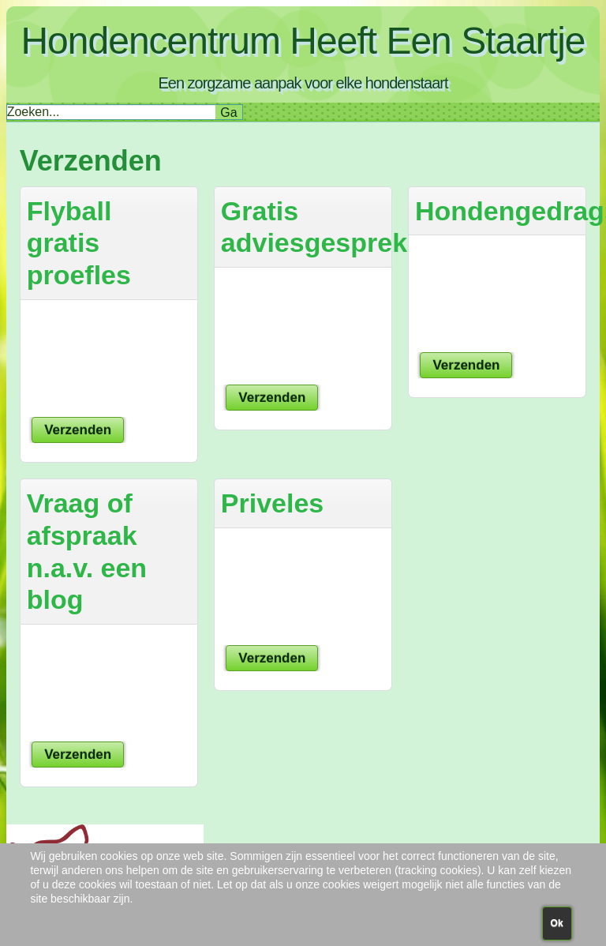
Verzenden (77, 429)
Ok (557, 923)
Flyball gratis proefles (79, 243)
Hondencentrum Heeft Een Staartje (303, 41)
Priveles (272, 503)
